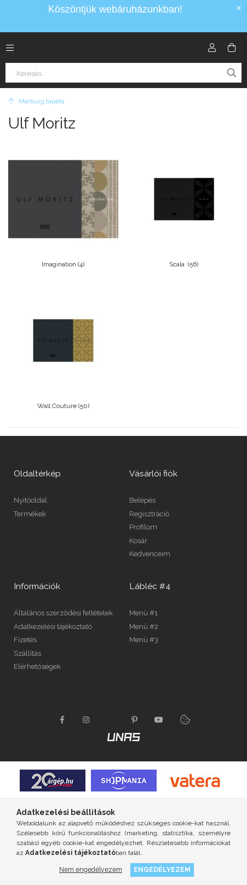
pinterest (134, 720)
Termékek (30, 514)
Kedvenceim (149, 554)
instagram (86, 720)
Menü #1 (143, 613)
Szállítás (27, 653)
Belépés (142, 500)
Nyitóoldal (30, 500)
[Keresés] (123, 73)
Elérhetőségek (37, 666)
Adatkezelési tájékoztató (53, 626)
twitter (110, 720)
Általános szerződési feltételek (63, 613)
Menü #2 (143, 626)
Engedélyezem (162, 869)
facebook (62, 720)
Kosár (138, 541)
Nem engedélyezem (90, 869)
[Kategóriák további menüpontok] (10, 47)
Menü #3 (143, 640)
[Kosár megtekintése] (232, 47)
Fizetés (25, 640)
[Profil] (212, 47)
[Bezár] (239, 8)
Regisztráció (149, 514)
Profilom (143, 527)
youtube (159, 720)
